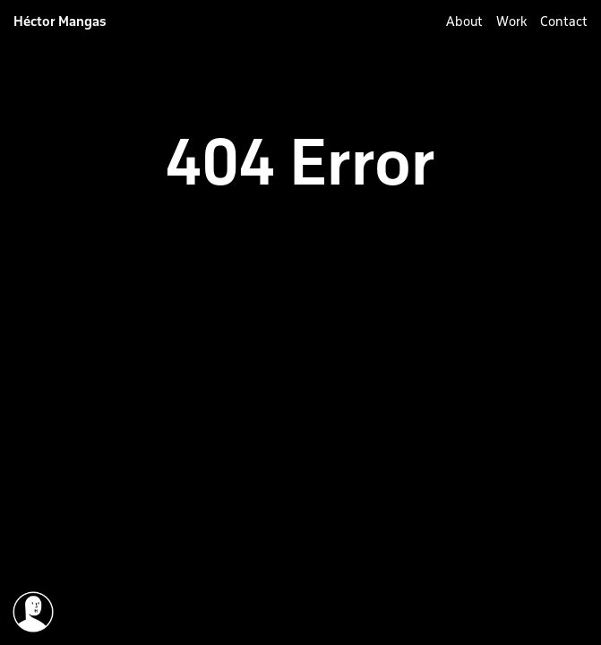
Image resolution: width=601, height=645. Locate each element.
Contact (564, 21)
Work (511, 21)
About (464, 21)
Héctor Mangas (60, 21)
